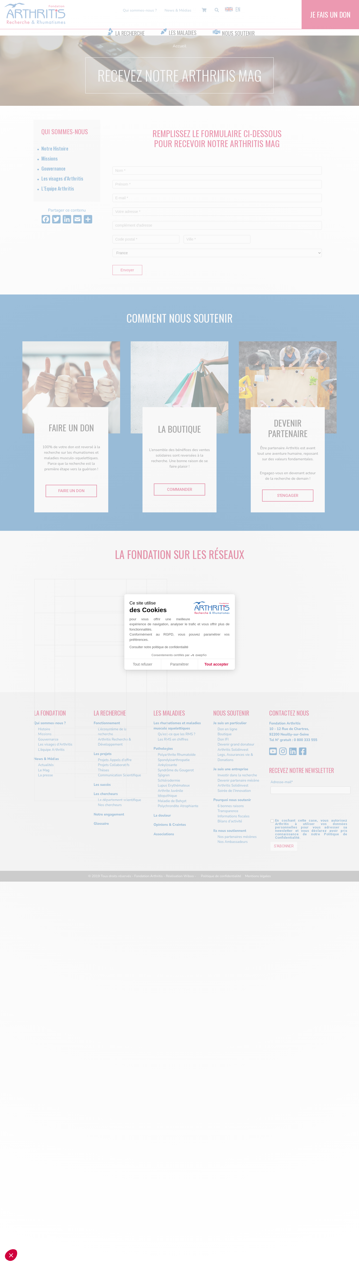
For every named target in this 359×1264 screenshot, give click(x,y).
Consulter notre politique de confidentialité (159, 647)
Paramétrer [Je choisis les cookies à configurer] (179, 664)
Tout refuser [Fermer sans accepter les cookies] (142, 664)
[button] (11, 1255)
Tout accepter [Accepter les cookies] (216, 664)
